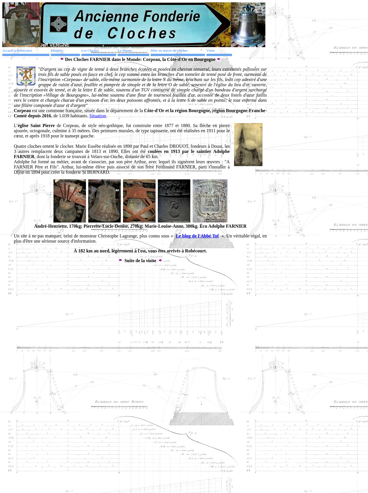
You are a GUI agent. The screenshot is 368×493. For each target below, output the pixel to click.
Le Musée (125, 51)
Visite (210, 51)
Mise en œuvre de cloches (169, 51)
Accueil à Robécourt (17, 51)
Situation (97, 115)
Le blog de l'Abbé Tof (197, 235)
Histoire (57, 51)
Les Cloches (90, 51)
